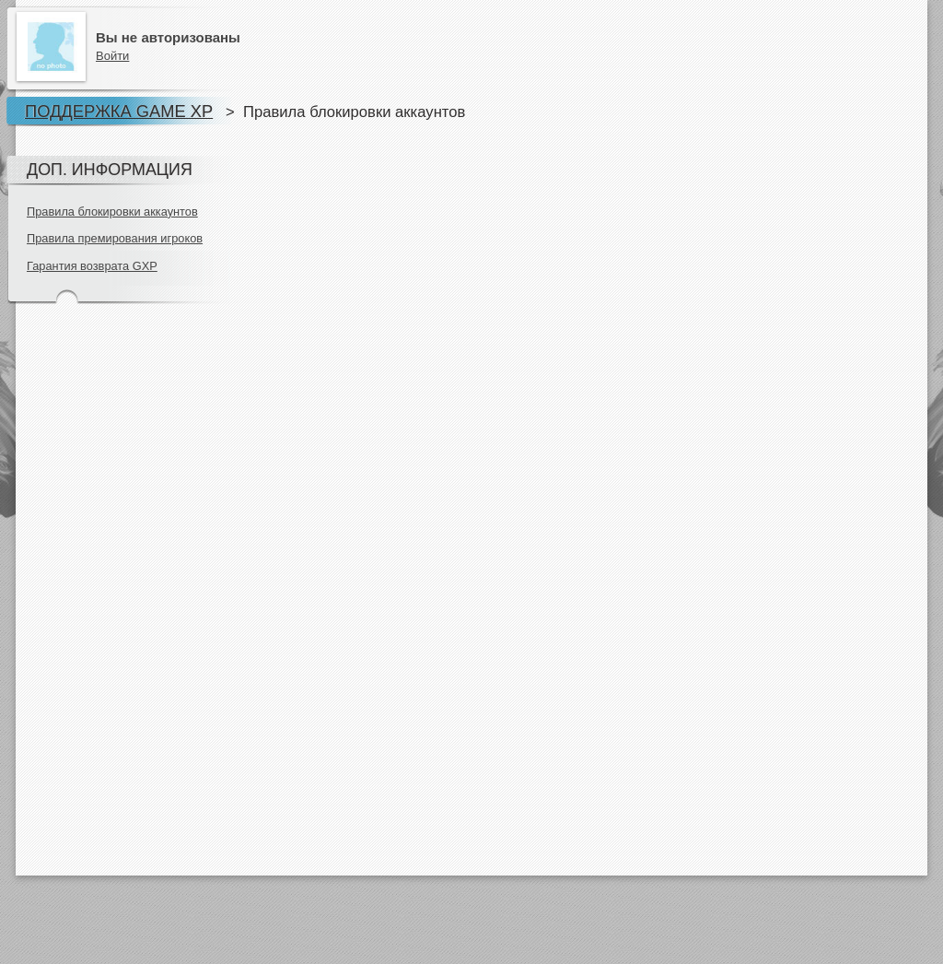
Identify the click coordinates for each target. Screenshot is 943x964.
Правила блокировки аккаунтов (112, 211)
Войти (112, 56)
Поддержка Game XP (119, 111)
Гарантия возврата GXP (92, 266)
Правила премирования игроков (115, 238)
